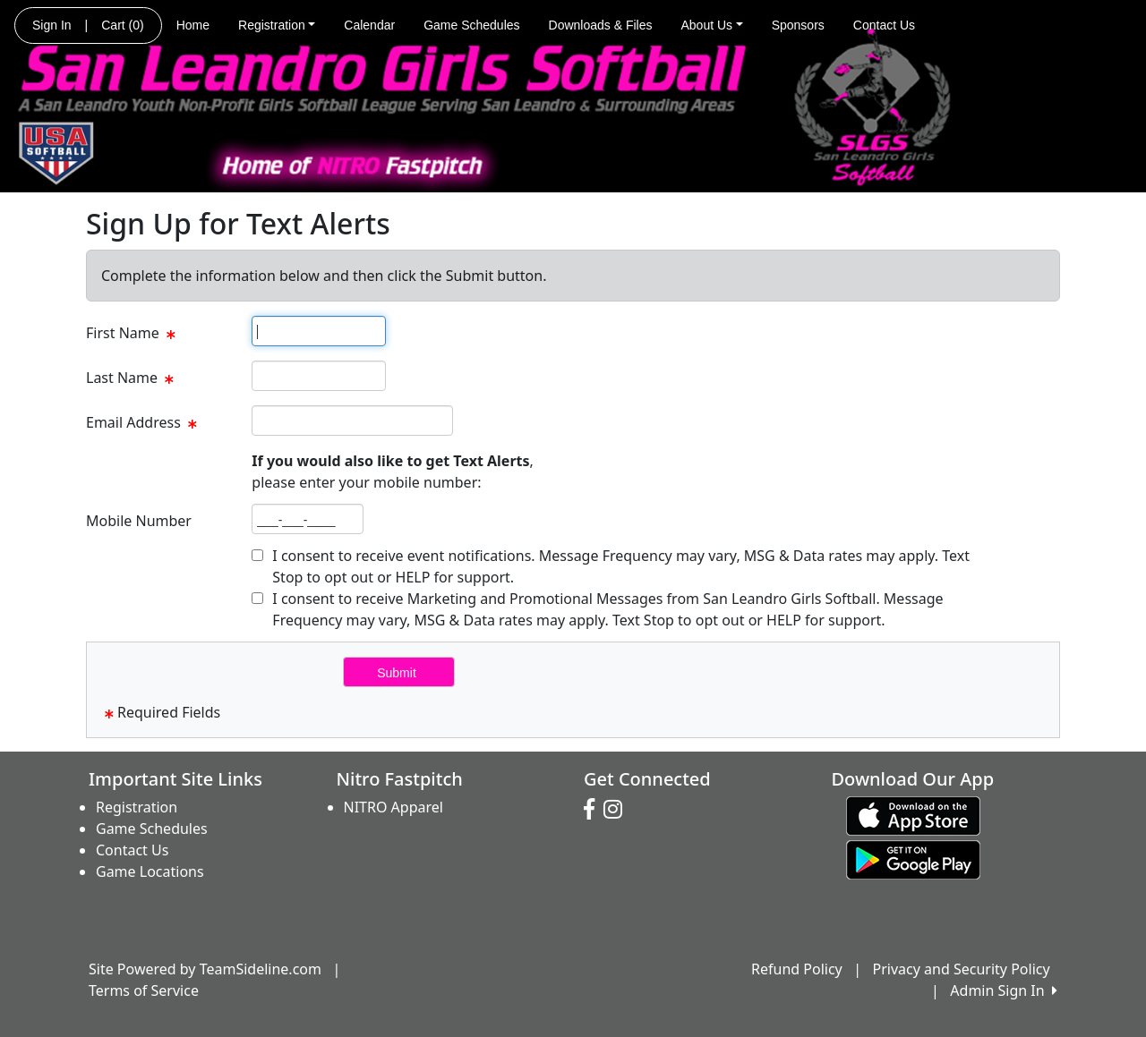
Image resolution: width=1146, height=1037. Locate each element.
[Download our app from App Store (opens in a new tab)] (913, 815)
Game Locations (150, 871)
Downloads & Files (601, 25)
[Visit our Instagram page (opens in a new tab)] (617, 809)
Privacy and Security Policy (961, 969)
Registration (276, 25)
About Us (712, 25)
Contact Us (884, 25)
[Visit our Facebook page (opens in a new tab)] (593, 809)
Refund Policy (796, 969)
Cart (122, 25)
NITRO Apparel (393, 807)
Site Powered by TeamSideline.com (205, 969)
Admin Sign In (1003, 990)
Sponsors (798, 25)
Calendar (369, 25)
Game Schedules (471, 25)
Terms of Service (144, 990)
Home (193, 25)
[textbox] (319, 331)
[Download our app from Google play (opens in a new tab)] (913, 859)
